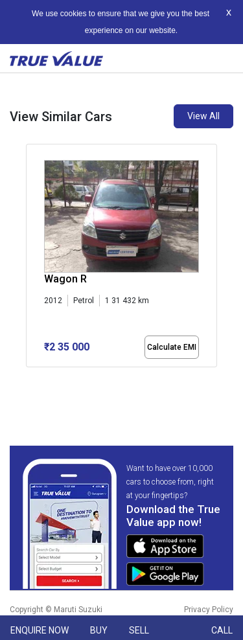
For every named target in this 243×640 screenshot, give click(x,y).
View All (203, 116)
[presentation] (33, 266)
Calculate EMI (171, 347)
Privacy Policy (208, 609)
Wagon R (65, 279)
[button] (30, 378)
